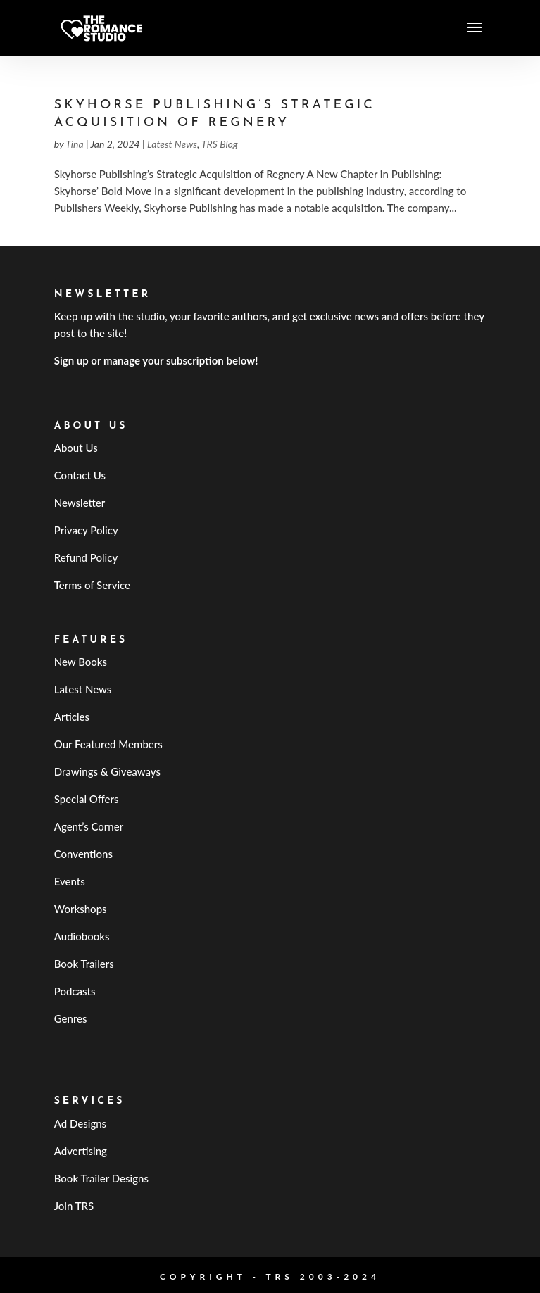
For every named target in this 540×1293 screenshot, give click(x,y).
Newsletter (80, 502)
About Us (76, 447)
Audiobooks (82, 936)
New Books (80, 661)
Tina (74, 144)
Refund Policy (86, 557)
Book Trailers (84, 963)
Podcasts (75, 991)
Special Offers (86, 799)
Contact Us (80, 475)
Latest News (172, 144)
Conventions (83, 853)
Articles (71, 716)
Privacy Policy (86, 530)
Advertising (80, 1150)
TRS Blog (219, 144)
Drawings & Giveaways (107, 771)
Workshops (80, 908)
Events (69, 881)
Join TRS (74, 1205)
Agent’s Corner (89, 826)
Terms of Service (92, 585)
